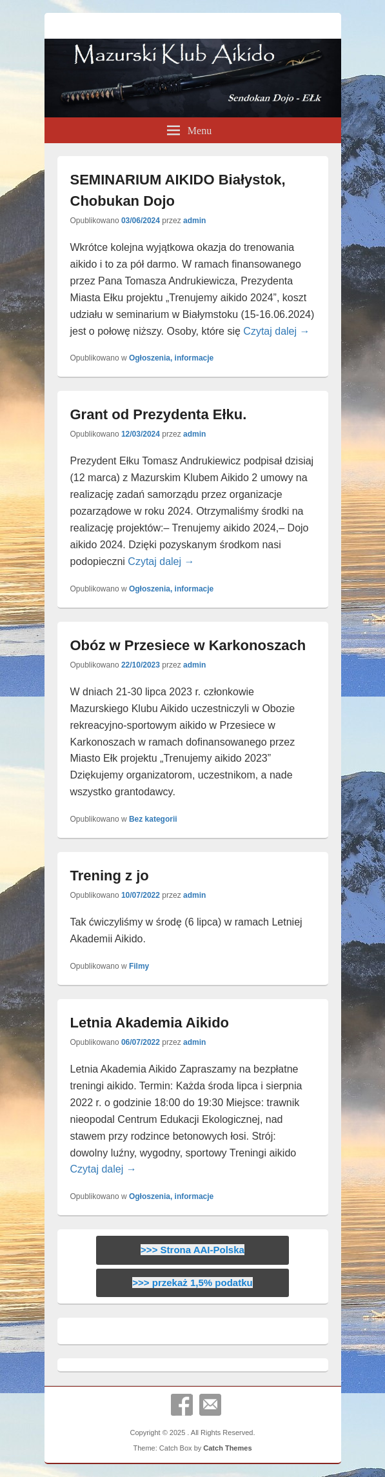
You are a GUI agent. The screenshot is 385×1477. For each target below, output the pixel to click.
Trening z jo (109, 875)
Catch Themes (227, 1448)
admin (194, 220)
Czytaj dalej (276, 331)
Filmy (139, 966)
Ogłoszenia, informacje (171, 357)
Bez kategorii (153, 819)
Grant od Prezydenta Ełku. (158, 414)
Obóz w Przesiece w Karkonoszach (188, 645)
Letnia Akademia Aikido (150, 1023)
